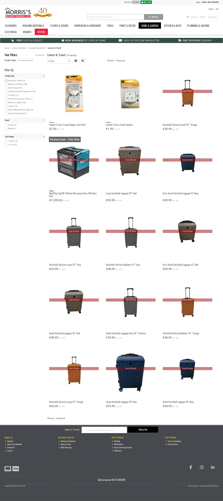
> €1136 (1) (12, 144)
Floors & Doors (59, 25)
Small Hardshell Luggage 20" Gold (64, 333)
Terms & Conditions (173, 441)
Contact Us (10, 447)
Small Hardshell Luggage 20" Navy (178, 402)
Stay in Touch (72, 429)
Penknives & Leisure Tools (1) (20, 99)
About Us (9, 441)
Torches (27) (13, 95)
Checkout (213, 17)
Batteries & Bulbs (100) (17, 84)
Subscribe (142, 429)
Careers (9, 450)
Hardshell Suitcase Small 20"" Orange (180, 124)
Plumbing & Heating (198, 25)
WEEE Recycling (65, 447)
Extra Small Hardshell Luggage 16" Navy (180, 193)
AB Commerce (213, 485)
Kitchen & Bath (172, 25)
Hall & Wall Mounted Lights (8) (20, 110)
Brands (27, 32)
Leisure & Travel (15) (16, 80)
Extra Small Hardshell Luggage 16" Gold (180, 264)
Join (217, 9)
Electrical (11, 32)
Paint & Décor (127, 25)
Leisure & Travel (25, 60)
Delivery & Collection (67, 441)
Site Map (116, 441)
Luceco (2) (12, 125)
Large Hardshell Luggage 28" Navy (121, 402)
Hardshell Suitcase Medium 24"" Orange (181, 333)
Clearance (11, 25)
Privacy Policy (171, 444)
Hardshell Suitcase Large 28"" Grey (65, 264)
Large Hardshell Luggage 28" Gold (121, 193)
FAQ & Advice (117, 444)
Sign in (211, 9)
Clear (39, 55)
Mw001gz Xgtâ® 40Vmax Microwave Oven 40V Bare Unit (72, 195)
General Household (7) (17, 113)
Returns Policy (65, 444)
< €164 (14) (12, 141)
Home (198, 2)
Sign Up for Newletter (13, 444)
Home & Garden (149, 25)
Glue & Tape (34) (15, 88)
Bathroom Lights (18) (17, 102)
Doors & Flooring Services (122, 447)
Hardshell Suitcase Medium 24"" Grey (123, 264)
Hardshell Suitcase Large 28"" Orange (66, 402)
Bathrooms (117, 450)
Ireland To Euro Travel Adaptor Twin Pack (67, 124)
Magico (195, 485)
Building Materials (33, 25)
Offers (41, 32)
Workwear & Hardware (87, 25)
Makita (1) (12, 128)
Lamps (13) (12, 106)
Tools (110, 25)
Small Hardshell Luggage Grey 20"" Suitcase (126, 333)
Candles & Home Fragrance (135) (21, 91)
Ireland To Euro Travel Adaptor (119, 124)
